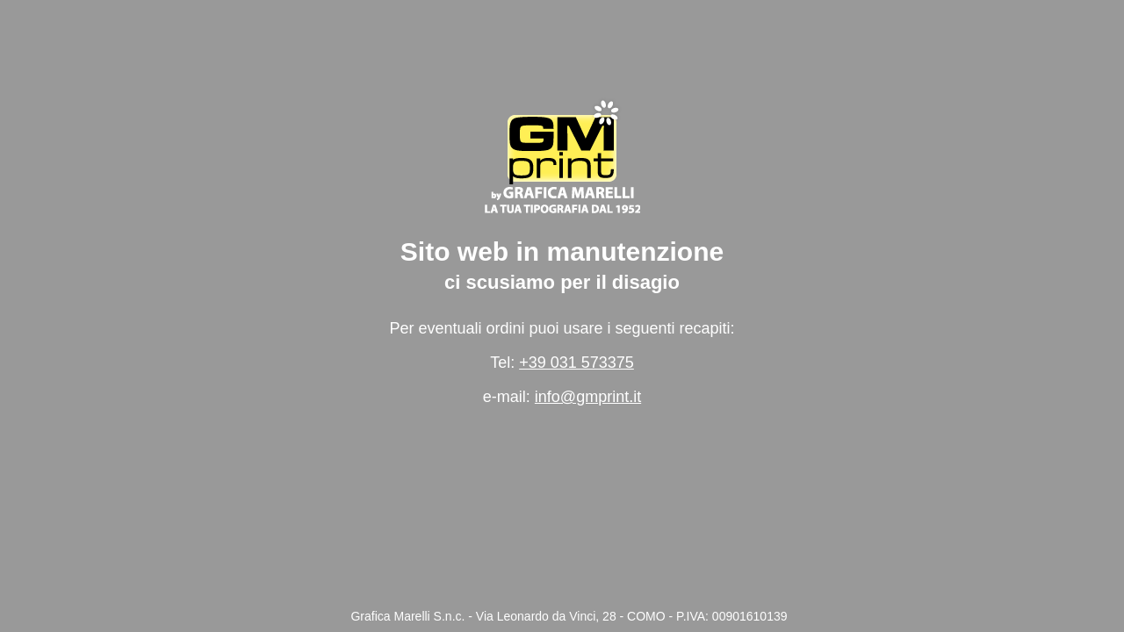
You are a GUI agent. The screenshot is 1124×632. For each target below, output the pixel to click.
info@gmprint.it (588, 397)
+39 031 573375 (576, 362)
